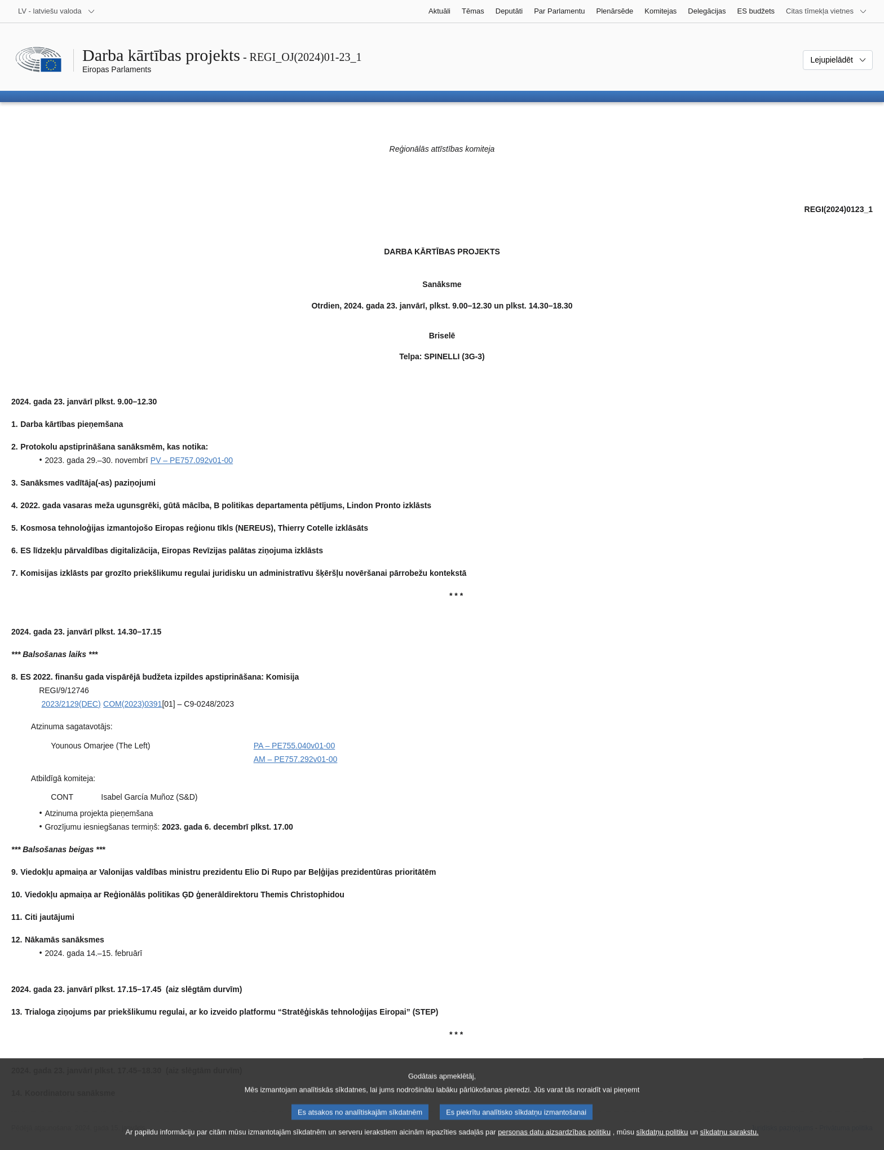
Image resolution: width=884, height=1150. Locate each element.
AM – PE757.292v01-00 (296, 759)
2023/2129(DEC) (71, 703)
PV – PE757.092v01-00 (192, 460)
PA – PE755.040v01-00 (294, 745)
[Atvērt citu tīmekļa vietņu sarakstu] (826, 11)
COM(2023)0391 (132, 703)
